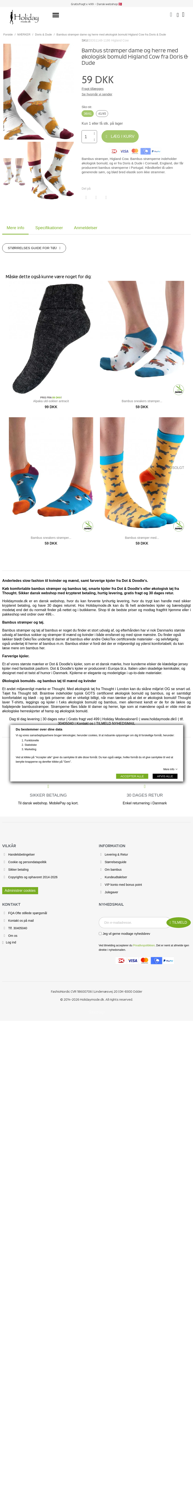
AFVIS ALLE (165, 776)
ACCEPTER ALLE (132, 776)
